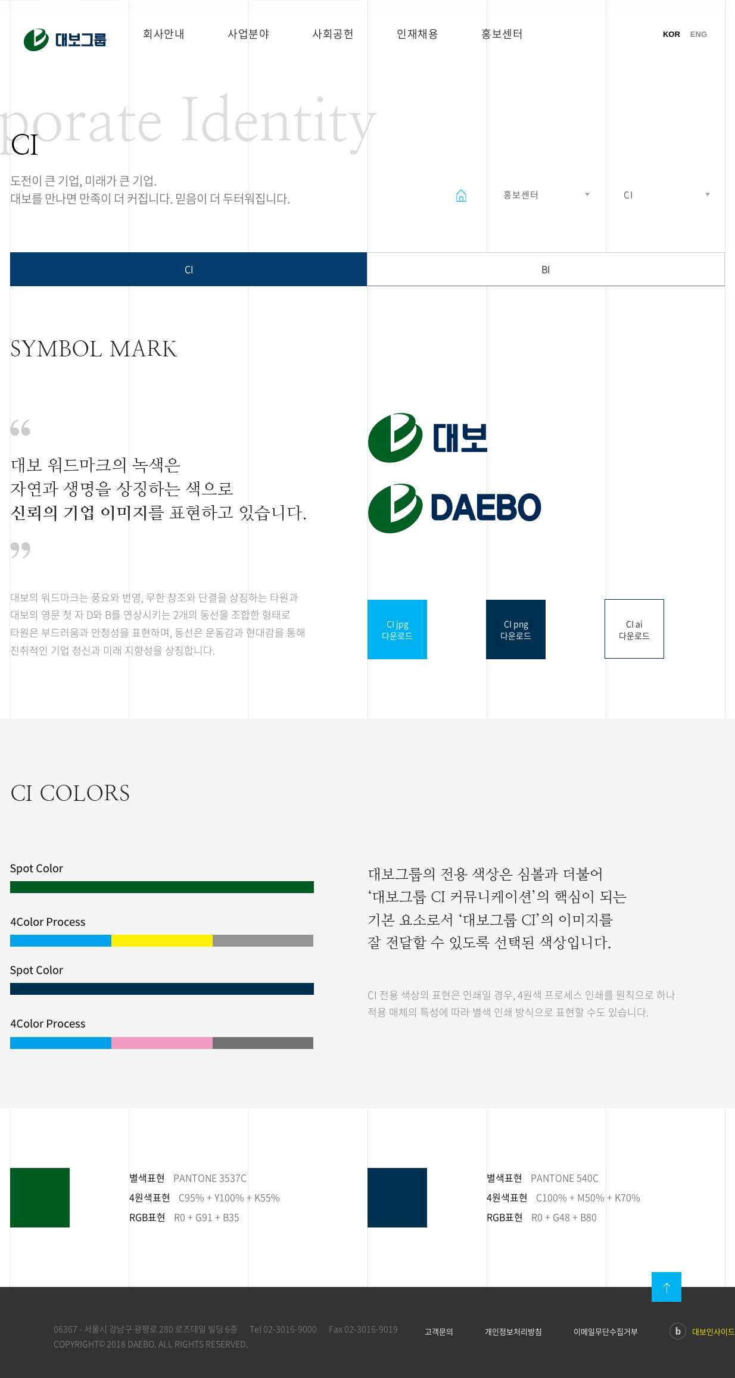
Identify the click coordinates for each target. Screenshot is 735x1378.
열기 (545, 194)
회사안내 (164, 34)
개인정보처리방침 (513, 1331)
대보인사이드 (702, 1332)
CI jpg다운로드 (397, 629)
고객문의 (439, 1331)
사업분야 (248, 34)
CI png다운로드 (515, 629)
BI (545, 269)
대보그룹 (65, 40)
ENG (698, 34)
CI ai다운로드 (634, 629)
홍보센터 (502, 34)
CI (189, 269)
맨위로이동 (666, 1287)
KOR (671, 34)
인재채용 (417, 34)
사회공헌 (333, 34)
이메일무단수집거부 (606, 1331)
